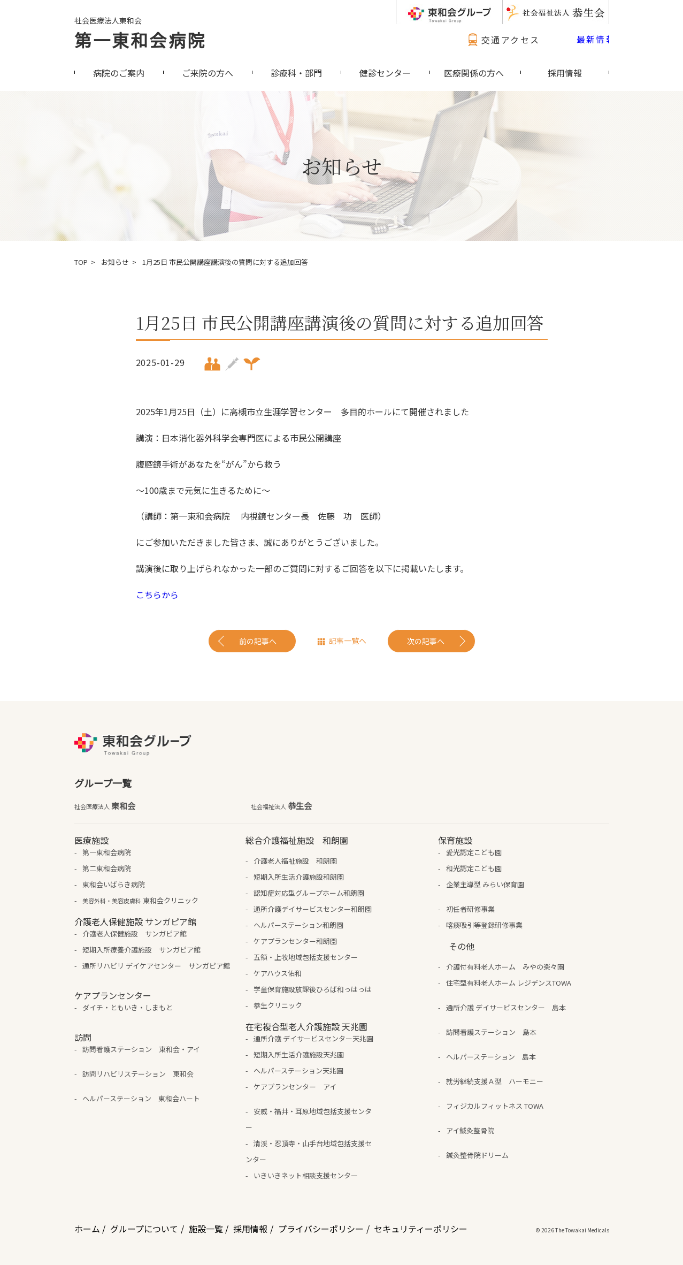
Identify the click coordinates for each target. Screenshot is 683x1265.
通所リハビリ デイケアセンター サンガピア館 (156, 966)
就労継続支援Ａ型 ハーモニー (494, 1081)
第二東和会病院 (106, 868)
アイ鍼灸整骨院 (470, 1130)
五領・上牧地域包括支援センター (306, 957)
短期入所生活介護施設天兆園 (299, 1054)
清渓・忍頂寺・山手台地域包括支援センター (308, 1151)
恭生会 (281, 806)
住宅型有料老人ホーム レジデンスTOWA (508, 983)
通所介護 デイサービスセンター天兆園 (313, 1038)
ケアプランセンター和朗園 (295, 941)
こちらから (157, 594)
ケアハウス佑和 (278, 973)
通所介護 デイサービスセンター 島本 (506, 1007)
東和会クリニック (140, 900)
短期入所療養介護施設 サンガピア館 (141, 949)
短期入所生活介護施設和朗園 (299, 877)
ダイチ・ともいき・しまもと (127, 1007)
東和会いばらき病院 (113, 884)
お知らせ (115, 262)
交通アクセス (502, 40)
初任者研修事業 (470, 909)
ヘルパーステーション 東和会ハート (141, 1098)
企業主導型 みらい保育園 (485, 884)
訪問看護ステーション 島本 (491, 1032)
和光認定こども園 (474, 868)
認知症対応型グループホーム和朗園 (309, 893)
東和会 (104, 806)
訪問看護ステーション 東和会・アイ (141, 1049)
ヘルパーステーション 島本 (491, 1056)
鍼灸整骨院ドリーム (477, 1155)
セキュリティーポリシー (420, 1228)
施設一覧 (206, 1228)
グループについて (144, 1228)
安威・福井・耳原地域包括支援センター (308, 1119)
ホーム (87, 1228)
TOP (81, 262)
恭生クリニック (278, 1005)
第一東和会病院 (140, 39)
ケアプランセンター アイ (295, 1086)
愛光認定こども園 (474, 852)
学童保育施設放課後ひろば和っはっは (313, 989)
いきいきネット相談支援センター (306, 1175)
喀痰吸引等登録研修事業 (484, 925)
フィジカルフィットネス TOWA (494, 1106)
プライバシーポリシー (321, 1228)
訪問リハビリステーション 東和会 (138, 1074)
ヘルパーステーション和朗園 (298, 925)
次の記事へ (425, 641)
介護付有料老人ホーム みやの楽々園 (505, 967)
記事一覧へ (347, 640)
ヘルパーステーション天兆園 (298, 1070)
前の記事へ (258, 641)
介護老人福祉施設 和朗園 (295, 861)
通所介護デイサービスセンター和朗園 (313, 909)
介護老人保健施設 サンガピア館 (134, 933)
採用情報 (250, 1228)
